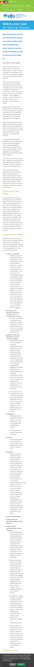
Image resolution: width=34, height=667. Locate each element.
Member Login (8, 10)
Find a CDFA (5, 5)
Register (28, 5)
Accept (21, 664)
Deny (12, 664)
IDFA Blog (13, 5)
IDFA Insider (21, 5)
